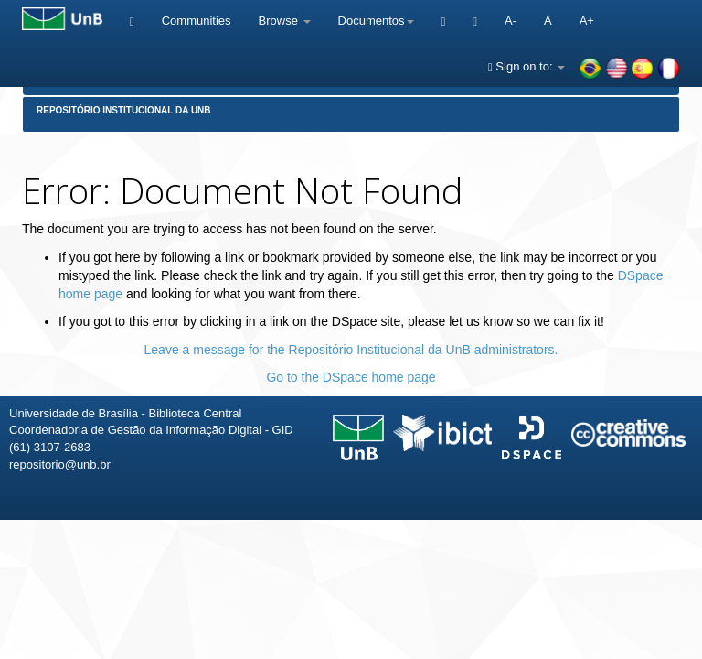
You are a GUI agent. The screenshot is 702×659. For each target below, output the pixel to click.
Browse (285, 20)
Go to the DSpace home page (350, 377)
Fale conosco (593, 547)
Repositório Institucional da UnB (124, 110)
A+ (587, 20)
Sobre (672, 547)
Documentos (376, 20)
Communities (196, 20)
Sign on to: (526, 66)
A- (510, 20)
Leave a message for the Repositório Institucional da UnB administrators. (351, 349)
